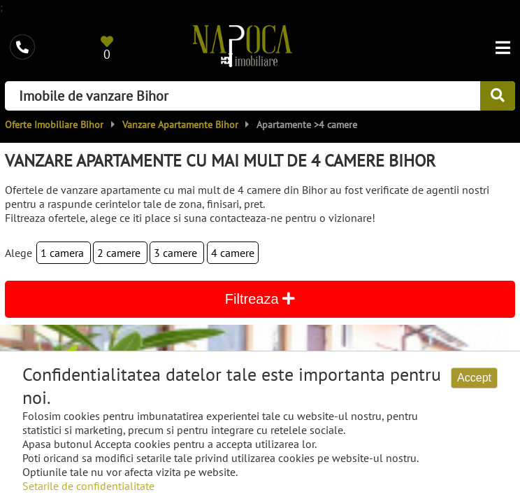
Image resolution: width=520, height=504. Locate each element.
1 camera (64, 253)
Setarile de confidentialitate (88, 486)
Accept (474, 378)
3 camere (177, 253)
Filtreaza (260, 299)
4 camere (232, 253)
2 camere (120, 253)
